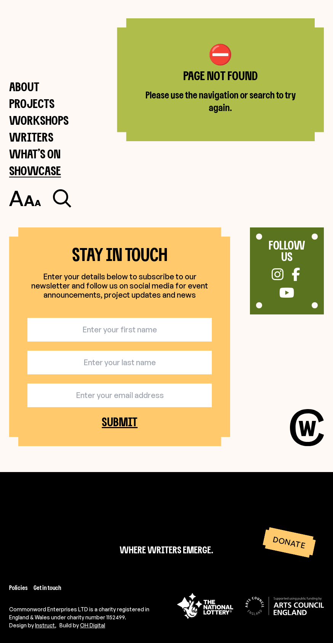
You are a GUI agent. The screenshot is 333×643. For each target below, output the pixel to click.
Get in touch (47, 588)
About (24, 86)
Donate (289, 542)
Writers (31, 137)
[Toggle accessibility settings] (25, 198)
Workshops (39, 120)
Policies (18, 588)
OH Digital (92, 625)
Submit (120, 422)
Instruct (45, 625)
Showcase (35, 170)
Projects (31, 103)
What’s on (35, 153)
